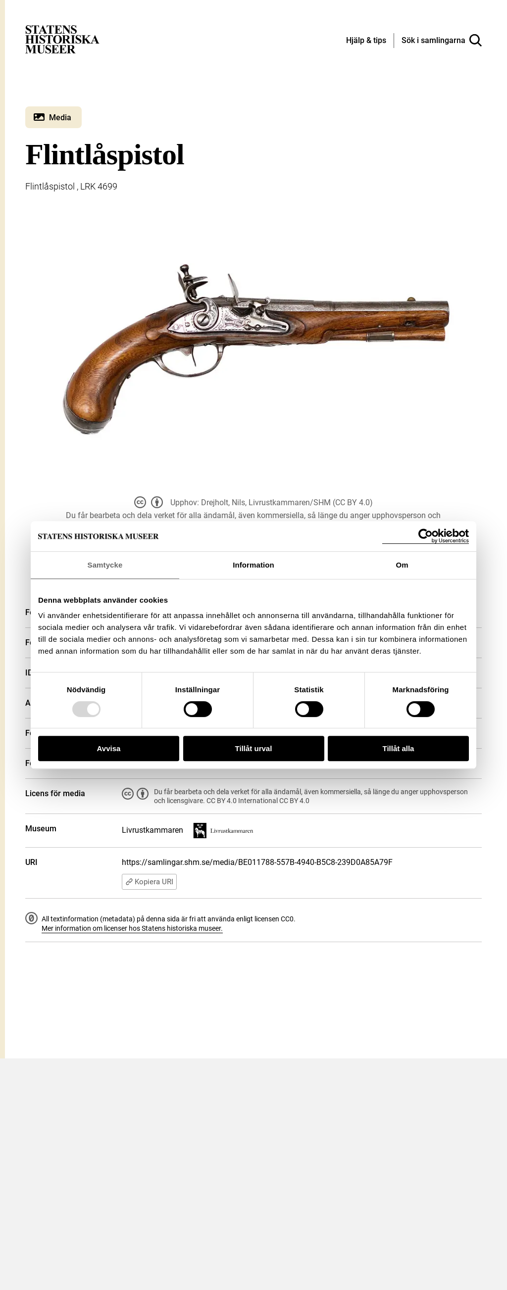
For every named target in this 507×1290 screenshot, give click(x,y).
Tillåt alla (398, 748)
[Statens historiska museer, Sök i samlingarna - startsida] (62, 38)
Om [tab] (402, 565)
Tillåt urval (253, 748)
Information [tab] (253, 565)
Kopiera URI (149, 881)
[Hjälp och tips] (366, 41)
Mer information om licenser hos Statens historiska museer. (132, 928)
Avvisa (109, 748)
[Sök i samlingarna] (442, 40)
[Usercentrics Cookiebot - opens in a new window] (425, 536)
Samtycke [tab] (105, 565)
